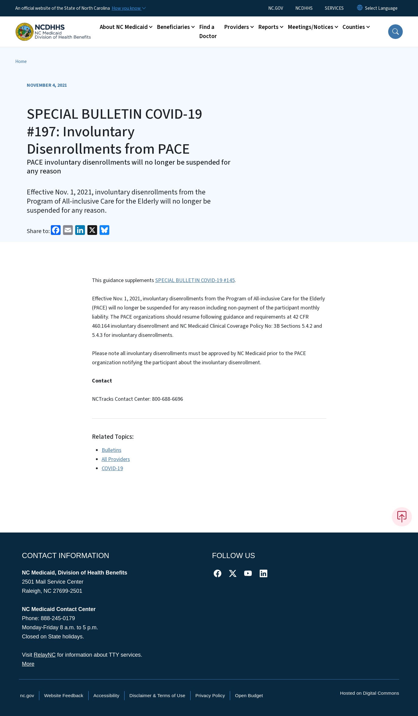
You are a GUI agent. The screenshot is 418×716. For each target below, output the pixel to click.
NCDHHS (304, 8)
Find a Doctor (208, 31)
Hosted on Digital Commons (369, 693)
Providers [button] (236, 27)
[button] (395, 31)
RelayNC (45, 655)
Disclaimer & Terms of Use (157, 695)
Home (21, 61)
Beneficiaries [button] (173, 27)
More (28, 664)
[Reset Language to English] (360, 8)
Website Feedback (63, 695)
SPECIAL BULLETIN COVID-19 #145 (195, 280)
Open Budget (249, 695)
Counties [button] (353, 27)
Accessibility (106, 695)
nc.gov (27, 695)
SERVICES (334, 8)
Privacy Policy (210, 695)
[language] (381, 8)
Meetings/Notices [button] (310, 27)
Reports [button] (268, 27)
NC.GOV (275, 8)
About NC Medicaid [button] (124, 27)
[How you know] (128, 8)
